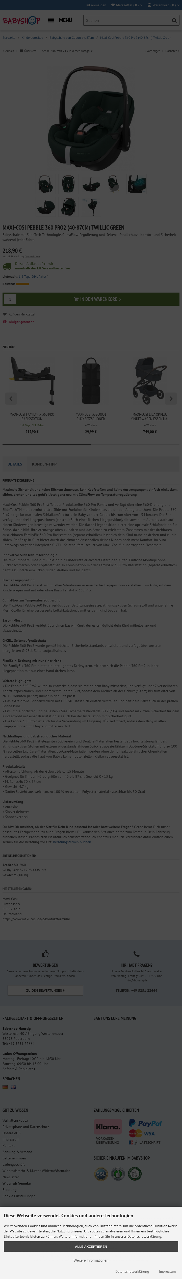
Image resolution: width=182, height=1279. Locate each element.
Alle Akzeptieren (91, 1247)
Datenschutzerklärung (132, 1271)
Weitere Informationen (91, 1260)
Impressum (167, 1271)
